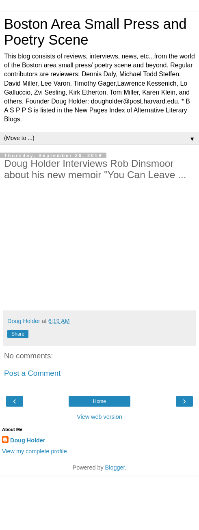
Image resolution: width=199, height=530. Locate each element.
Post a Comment (32, 373)
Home (99, 401)
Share (17, 334)
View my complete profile (34, 451)
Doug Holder (27, 440)
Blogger (115, 467)
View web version (99, 417)
